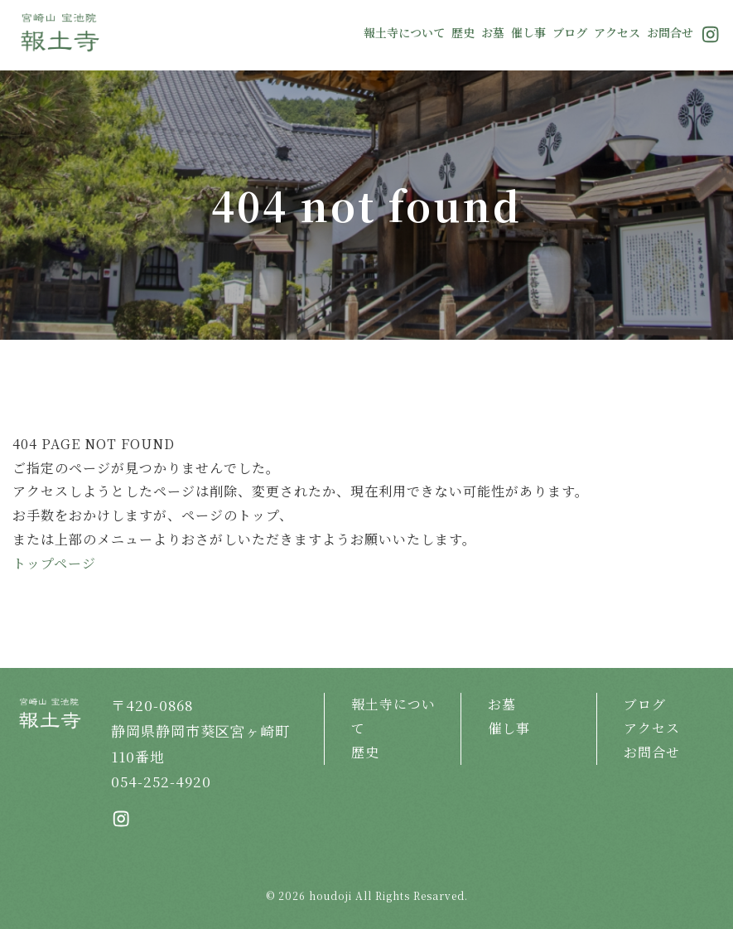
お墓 (492, 32)
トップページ (54, 563)
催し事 (528, 32)
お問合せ (670, 32)
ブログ (569, 32)
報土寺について (404, 32)
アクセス (617, 32)
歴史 (463, 32)
